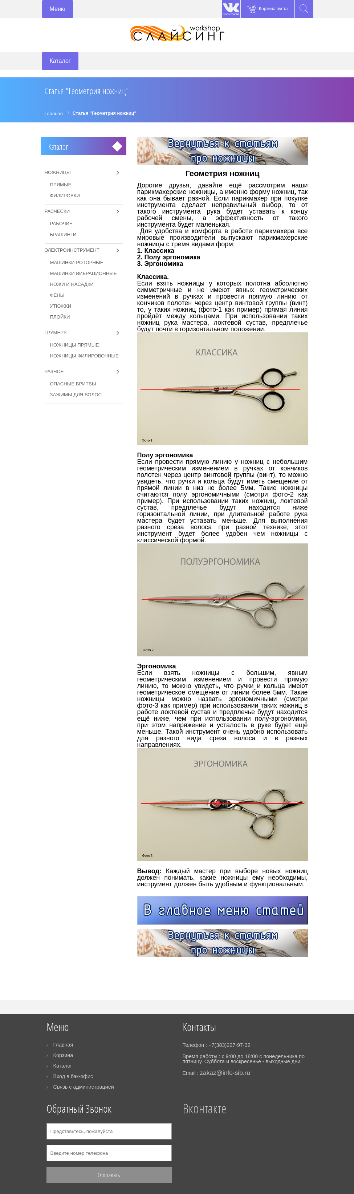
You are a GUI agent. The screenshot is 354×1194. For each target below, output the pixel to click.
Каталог (58, 146)
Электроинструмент (72, 250)
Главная (63, 1045)
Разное (54, 371)
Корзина (63, 1055)
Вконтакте (204, 1108)
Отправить (109, 1175)
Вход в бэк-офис (73, 1076)
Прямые (61, 184)
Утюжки (61, 306)
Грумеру (56, 332)
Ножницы (58, 172)
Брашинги (63, 234)
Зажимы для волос (76, 394)
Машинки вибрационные (83, 273)
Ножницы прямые (74, 345)
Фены (57, 295)
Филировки (65, 195)
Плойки (60, 317)
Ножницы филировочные (84, 356)
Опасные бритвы (73, 383)
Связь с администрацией (83, 1087)
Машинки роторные (76, 262)
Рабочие (61, 223)
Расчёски (57, 211)
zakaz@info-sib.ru (225, 1072)
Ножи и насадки (72, 284)
